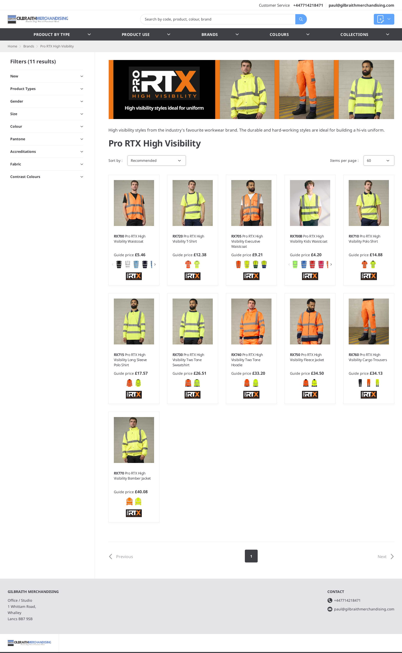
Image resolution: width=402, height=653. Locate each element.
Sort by (115, 160)
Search (299, 19)
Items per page (344, 160)
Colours (290, 34)
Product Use (146, 34)
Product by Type (62, 34)
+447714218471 (308, 5)
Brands (220, 34)
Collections (364, 34)
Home (12, 46)
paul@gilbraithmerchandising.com (361, 5)
